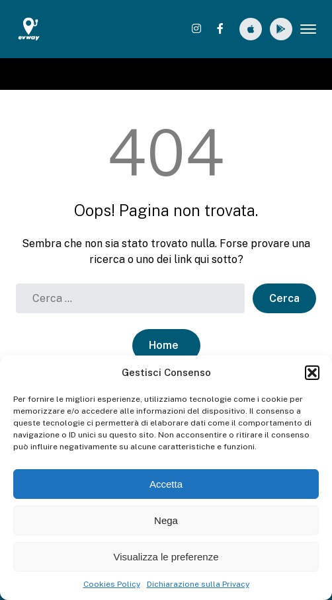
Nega (166, 520)
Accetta (166, 484)
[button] (312, 372)
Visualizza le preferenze (166, 556)
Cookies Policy (111, 584)
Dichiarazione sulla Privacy (198, 584)
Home (164, 345)
